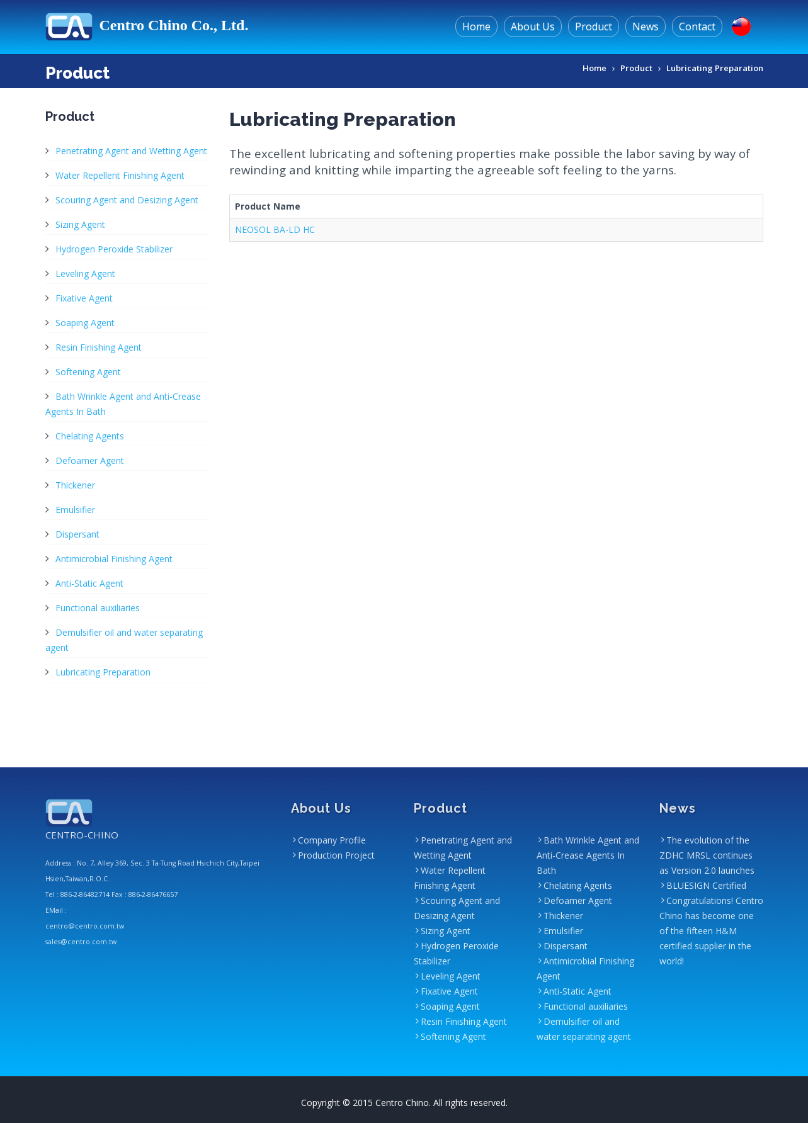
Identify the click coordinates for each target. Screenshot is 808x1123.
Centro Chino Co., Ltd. (147, 25)
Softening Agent (88, 372)
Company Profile (332, 840)
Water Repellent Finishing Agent (120, 175)
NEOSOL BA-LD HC (275, 229)
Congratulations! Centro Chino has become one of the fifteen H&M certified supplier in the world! (711, 930)
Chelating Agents (89, 436)
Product (593, 26)
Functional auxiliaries (97, 608)
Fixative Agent (84, 298)
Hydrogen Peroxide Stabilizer (114, 249)
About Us (533, 26)
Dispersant (77, 534)
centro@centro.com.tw (84, 926)
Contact (697, 26)
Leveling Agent (85, 273)
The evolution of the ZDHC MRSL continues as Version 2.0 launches (706, 855)
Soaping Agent (85, 323)
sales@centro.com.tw (81, 941)
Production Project (336, 855)
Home (476, 26)
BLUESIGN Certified (706, 885)
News (645, 26)
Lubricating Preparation (714, 68)
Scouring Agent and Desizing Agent (126, 200)
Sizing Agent (80, 224)
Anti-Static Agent (89, 583)
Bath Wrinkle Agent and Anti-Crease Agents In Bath (588, 855)
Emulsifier (75, 510)
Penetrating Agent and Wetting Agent (131, 151)
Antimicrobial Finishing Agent (114, 559)
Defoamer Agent (89, 460)
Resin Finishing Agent (98, 347)
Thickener (75, 485)
